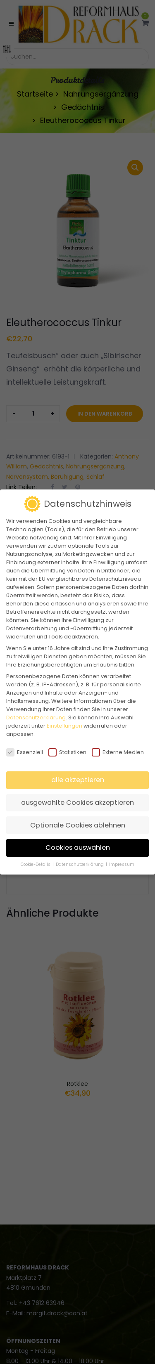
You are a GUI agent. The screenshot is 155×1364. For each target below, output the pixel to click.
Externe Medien (118, 752)
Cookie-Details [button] (36, 864)
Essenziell (24, 752)
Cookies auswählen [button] (77, 847)
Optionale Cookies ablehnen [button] (77, 825)
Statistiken (67, 752)
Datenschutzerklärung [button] (80, 864)
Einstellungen (64, 726)
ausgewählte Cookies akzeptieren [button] (77, 802)
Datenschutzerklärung (36, 717)
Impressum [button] (121, 864)
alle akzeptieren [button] (77, 780)
